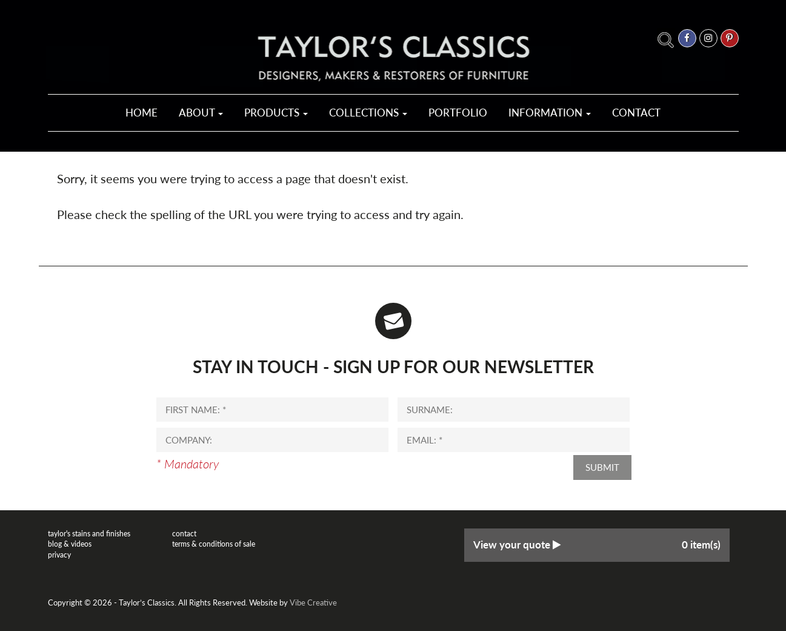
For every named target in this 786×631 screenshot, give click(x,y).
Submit (602, 467)
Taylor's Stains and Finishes (89, 533)
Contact (636, 112)
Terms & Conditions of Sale (213, 543)
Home (141, 112)
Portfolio (457, 112)
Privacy (59, 554)
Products (276, 112)
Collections (368, 112)
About (201, 112)
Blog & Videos (70, 543)
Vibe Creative (313, 602)
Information (549, 112)
